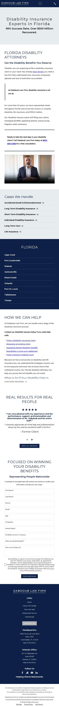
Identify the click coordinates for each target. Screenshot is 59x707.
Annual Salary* (10, 529)
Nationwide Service (29, 613)
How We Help (29, 610)
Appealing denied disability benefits (22, 347)
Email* (7, 510)
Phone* (7, 503)
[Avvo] (27, 673)
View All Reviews (29, 446)
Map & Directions (29, 643)
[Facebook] (22, 673)
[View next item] (32, 440)
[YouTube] (32, 673)
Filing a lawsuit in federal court (20, 355)
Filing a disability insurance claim (21, 340)
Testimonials (29, 617)
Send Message (29, 576)
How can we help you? (13, 548)
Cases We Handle (29, 606)
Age (6, 516)
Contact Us (29, 624)
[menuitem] (29, 255)
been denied (38, 71)
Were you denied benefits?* (14, 541)
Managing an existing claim (18, 344)
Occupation (9, 522)
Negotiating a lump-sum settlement (21, 351)
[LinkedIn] (36, 673)
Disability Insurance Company (15, 535)
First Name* (9, 491)
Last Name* (9, 497)
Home (29, 602)
